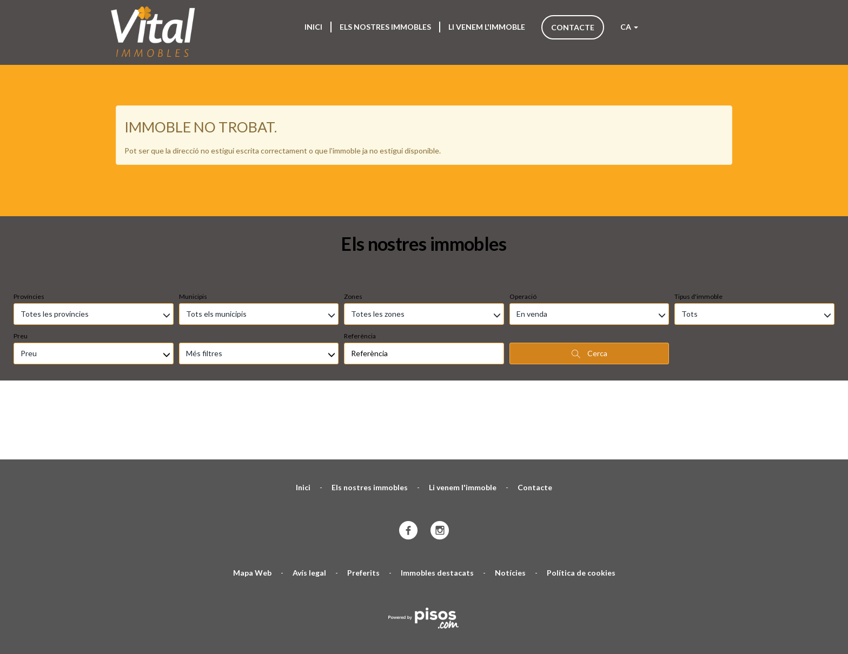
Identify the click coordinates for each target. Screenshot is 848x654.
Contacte (572, 27)
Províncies (29, 232)
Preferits (363, 507)
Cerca (589, 288)
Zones (353, 232)
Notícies (510, 507)
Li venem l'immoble (486, 26)
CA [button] (629, 26)
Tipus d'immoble (698, 232)
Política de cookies (581, 507)
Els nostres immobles (385, 26)
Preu (21, 271)
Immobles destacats (437, 507)
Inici (313, 26)
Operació (522, 232)
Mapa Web (252, 507)
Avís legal (309, 507)
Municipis (193, 232)
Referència (360, 271)
